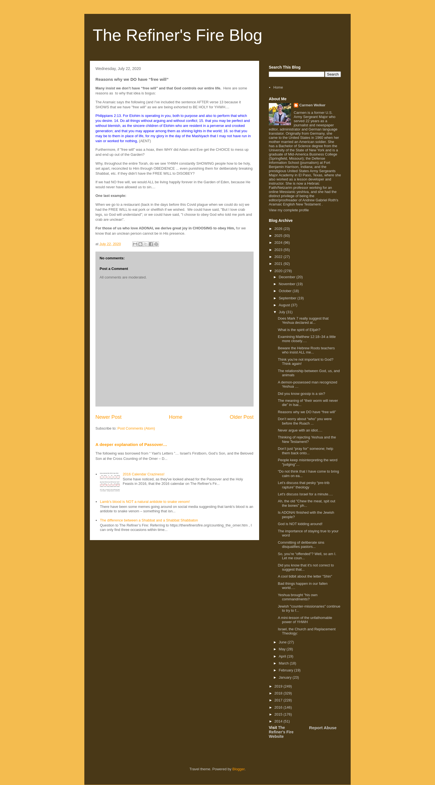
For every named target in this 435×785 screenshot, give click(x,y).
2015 (279, 714)
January (286, 677)
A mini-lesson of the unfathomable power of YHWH (305, 620)
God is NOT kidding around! (300, 524)
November (288, 284)
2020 (279, 271)
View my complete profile (289, 210)
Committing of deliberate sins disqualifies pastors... (301, 544)
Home (176, 417)
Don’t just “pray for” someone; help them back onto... (305, 451)
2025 (279, 236)
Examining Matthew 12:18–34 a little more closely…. (307, 339)
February (286, 670)
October (286, 291)
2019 (279, 686)
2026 (279, 229)
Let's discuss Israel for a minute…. (305, 494)
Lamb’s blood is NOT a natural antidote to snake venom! (145, 502)
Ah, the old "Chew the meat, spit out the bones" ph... (306, 503)
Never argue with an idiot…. (300, 430)
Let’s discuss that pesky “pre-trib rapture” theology (303, 485)
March (284, 663)
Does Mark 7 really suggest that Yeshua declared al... (303, 320)
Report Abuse (323, 727)
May (283, 649)
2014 (279, 721)
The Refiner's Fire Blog (177, 35)
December (288, 277)
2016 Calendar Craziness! (143, 474)
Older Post (242, 417)
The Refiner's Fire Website (281, 732)
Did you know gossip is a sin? (301, 394)
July (282, 312)
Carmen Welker (312, 105)
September (288, 298)
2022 (279, 257)
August (285, 305)
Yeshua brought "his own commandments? (297, 597)
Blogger (238, 769)
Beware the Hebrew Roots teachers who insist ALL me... (306, 350)
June (283, 642)
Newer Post (108, 417)
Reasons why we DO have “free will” (307, 412)
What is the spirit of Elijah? (299, 330)
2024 (279, 242)
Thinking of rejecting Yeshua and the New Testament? (307, 439)
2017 (279, 700)
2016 (279, 707)
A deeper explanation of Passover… (131, 444)
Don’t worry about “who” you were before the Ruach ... (305, 421)
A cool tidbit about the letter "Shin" (305, 576)
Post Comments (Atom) (136, 428)
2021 (279, 264)
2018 (279, 693)
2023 (279, 250)
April (283, 656)
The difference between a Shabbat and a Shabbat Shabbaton (149, 520)
